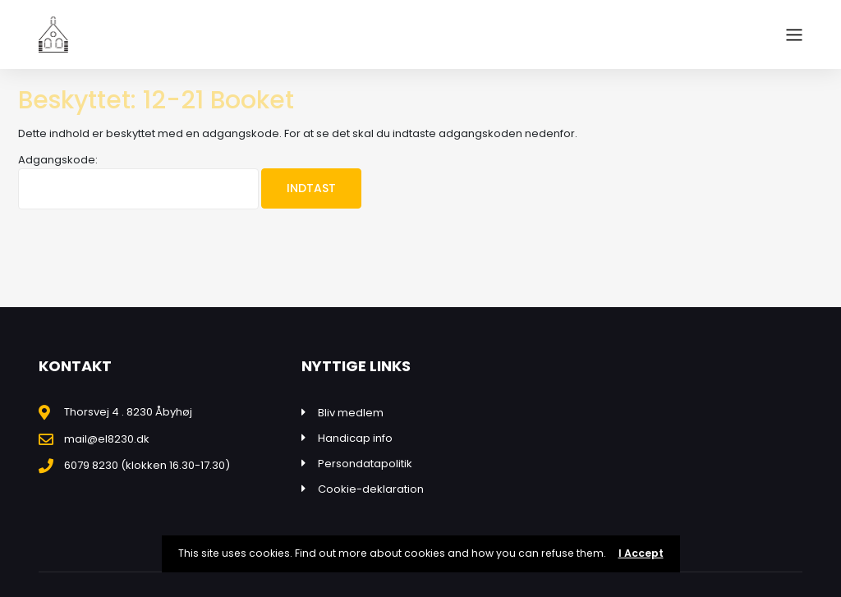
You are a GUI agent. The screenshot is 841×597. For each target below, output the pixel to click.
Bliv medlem (351, 412)
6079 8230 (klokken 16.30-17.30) (147, 465)
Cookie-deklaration (371, 489)
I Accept (641, 553)
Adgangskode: (138, 180)
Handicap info (355, 438)
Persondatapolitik (365, 463)
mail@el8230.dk (106, 439)
